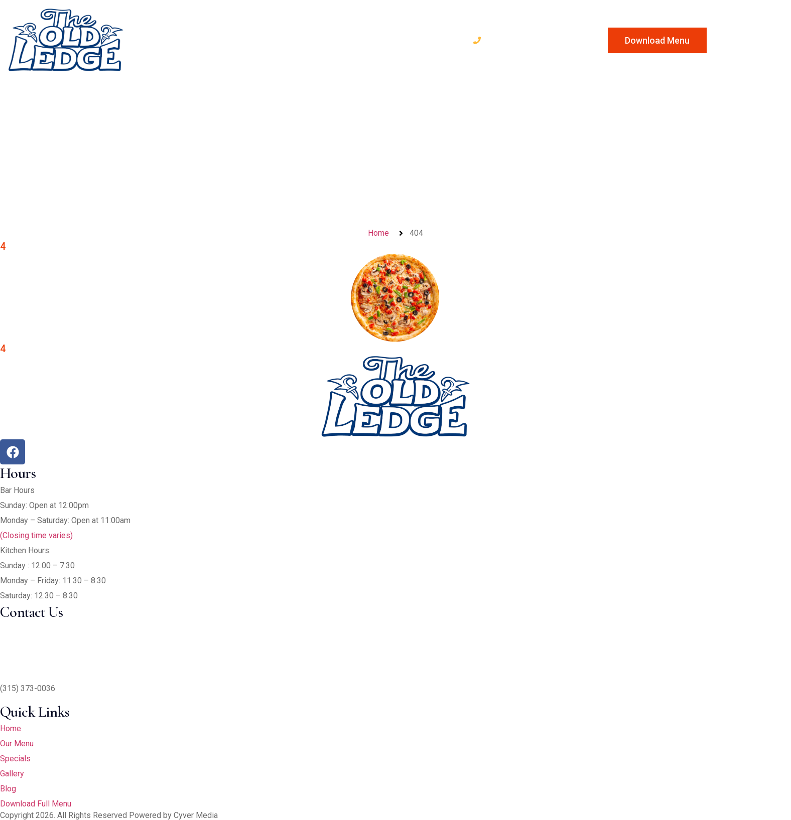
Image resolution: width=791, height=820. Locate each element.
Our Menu (210, 39)
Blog (383, 39)
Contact (436, 39)
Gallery (333, 39)
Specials (273, 39)
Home (155, 39)
